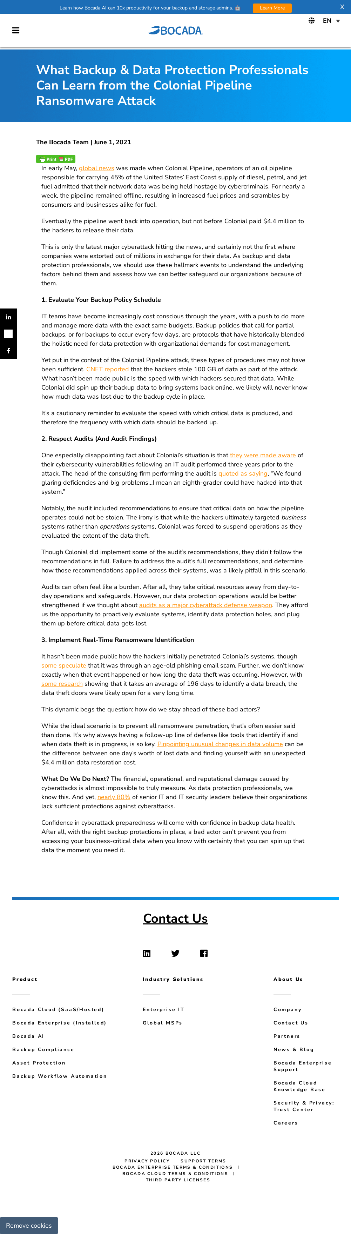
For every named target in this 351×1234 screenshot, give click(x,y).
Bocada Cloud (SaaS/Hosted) (58, 1009)
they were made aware (263, 455)
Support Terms (204, 1161)
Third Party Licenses (178, 1180)
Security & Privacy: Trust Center (304, 1106)
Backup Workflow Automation (59, 1076)
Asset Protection (39, 1063)
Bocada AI (28, 1036)
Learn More (272, 8)
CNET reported (107, 369)
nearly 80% (113, 797)
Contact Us (175, 918)
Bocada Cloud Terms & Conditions (175, 1173)
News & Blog (294, 1049)
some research (62, 683)
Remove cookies (29, 1225)
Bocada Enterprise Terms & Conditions (173, 1167)
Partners (287, 1036)
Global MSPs (163, 1023)
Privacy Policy (147, 1161)
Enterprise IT (163, 1009)
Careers (286, 1123)
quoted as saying (243, 473)
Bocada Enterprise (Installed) (59, 1023)
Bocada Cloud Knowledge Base (300, 1086)
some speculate (63, 665)
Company (288, 1009)
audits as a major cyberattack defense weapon (205, 605)
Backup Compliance (43, 1049)
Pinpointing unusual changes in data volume (220, 744)
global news (96, 168)
